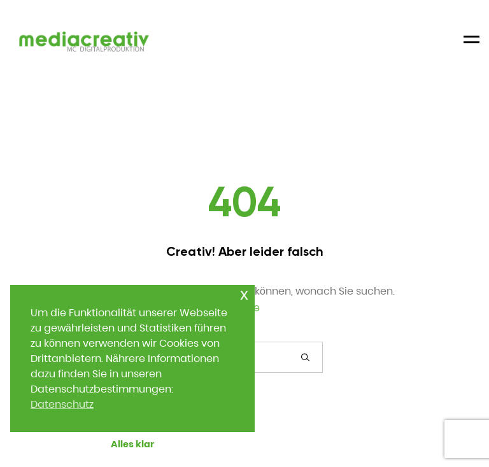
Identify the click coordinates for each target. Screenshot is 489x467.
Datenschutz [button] (62, 404)
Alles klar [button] (132, 444)
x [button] (244, 294)
